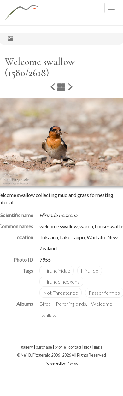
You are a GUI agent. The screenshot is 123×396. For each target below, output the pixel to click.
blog (87, 347)
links (98, 347)
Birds (45, 304)
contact (74, 347)
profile (60, 347)
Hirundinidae (56, 271)
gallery (27, 347)
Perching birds (71, 304)
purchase (44, 347)
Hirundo (89, 271)
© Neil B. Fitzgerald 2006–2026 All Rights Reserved (61, 355)
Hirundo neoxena (61, 282)
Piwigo (72, 363)
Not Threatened (60, 293)
